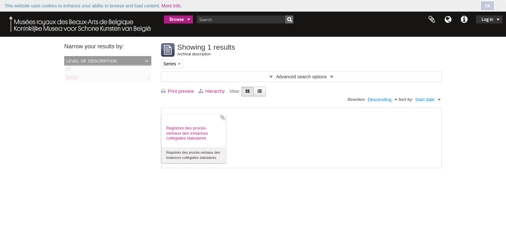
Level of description (91, 60)
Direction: (357, 99)
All (68, 69)
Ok (487, 6)
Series (72, 78)
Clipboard (432, 20)
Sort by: (406, 99)
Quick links (464, 20)
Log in (487, 19)
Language (448, 20)
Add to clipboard (222, 117)
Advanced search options (301, 76)
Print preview (177, 91)
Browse (176, 19)
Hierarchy (212, 91)
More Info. (171, 5)
